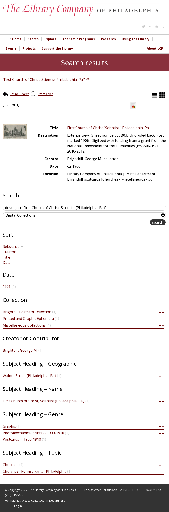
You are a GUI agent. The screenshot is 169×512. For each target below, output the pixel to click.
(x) (87, 78)
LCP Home (14, 39)
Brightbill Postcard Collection (27, 311)
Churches (10, 464)
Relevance (13, 246)
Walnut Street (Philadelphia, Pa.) (29, 375)
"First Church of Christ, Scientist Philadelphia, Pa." (44, 79)
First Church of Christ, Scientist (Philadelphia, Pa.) (43, 400)
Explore (50, 39)
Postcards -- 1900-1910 (22, 439)
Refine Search (19, 94)
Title (6, 257)
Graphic (9, 426)
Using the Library (135, 39)
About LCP (155, 48)
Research (108, 39)
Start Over (45, 94)
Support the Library (57, 48)
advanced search (135, 223)
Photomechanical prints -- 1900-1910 (33, 432)
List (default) (155, 95)
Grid (162, 95)
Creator (9, 251)
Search (33, 39)
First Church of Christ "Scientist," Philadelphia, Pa (108, 127)
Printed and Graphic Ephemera (28, 318)
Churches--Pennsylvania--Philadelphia (34, 471)
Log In (18, 506)
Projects (29, 48)
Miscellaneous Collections (24, 325)
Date (7, 262)
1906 (7, 286)
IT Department (55, 500)
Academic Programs (78, 39)
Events (11, 48)
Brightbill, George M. (20, 350)
